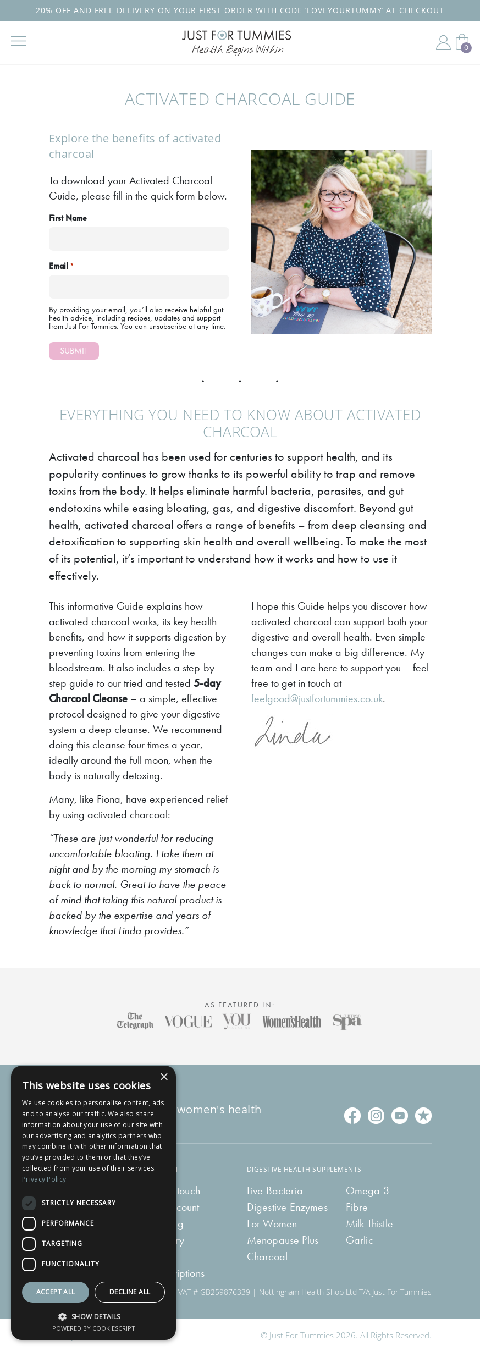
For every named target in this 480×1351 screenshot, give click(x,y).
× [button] (163, 1077)
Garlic (359, 1240)
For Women (272, 1223)
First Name (68, 218)
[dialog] (93, 1203)
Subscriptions (176, 1273)
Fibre (357, 1207)
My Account (443, 43)
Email (61, 266)
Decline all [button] (129, 1292)
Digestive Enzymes (287, 1207)
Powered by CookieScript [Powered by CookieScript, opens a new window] (93, 1328)
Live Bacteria (275, 1190)
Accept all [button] (55, 1292)
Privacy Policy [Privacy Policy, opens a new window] (44, 1179)
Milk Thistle (369, 1223)
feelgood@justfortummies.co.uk (317, 698)
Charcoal (267, 1256)
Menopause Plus (283, 1240)
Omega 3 (367, 1190)
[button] (93, 1315)
